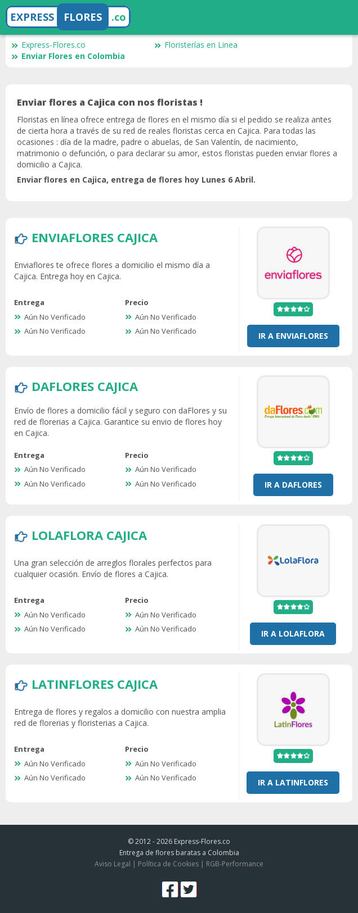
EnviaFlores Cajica (95, 237)
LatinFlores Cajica (95, 683)
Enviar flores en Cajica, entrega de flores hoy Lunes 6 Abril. (136, 179)
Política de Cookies (168, 864)
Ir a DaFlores (293, 484)
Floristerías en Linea (196, 44)
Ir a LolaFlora (293, 633)
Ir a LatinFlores (293, 782)
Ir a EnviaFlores (293, 335)
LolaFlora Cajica (89, 534)
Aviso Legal (113, 864)
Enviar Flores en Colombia (68, 56)
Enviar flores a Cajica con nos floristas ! (110, 102)
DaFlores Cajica (85, 386)
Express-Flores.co (48, 44)
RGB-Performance (234, 864)
